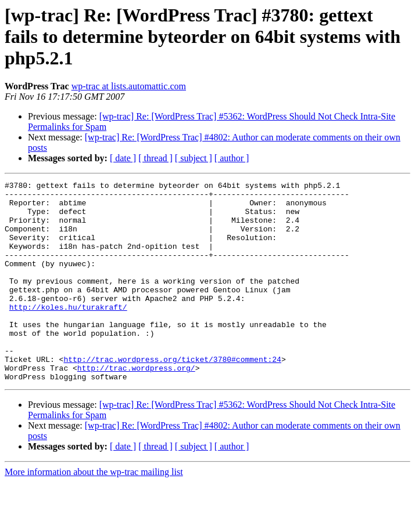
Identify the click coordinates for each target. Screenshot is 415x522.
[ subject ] (193, 158)
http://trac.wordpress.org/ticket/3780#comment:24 (172, 395)
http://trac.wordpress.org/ (136, 406)
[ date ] (123, 158)
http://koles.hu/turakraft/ (68, 333)
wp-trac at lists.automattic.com (128, 86)
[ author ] (231, 158)
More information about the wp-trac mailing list (94, 512)
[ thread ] (155, 158)
